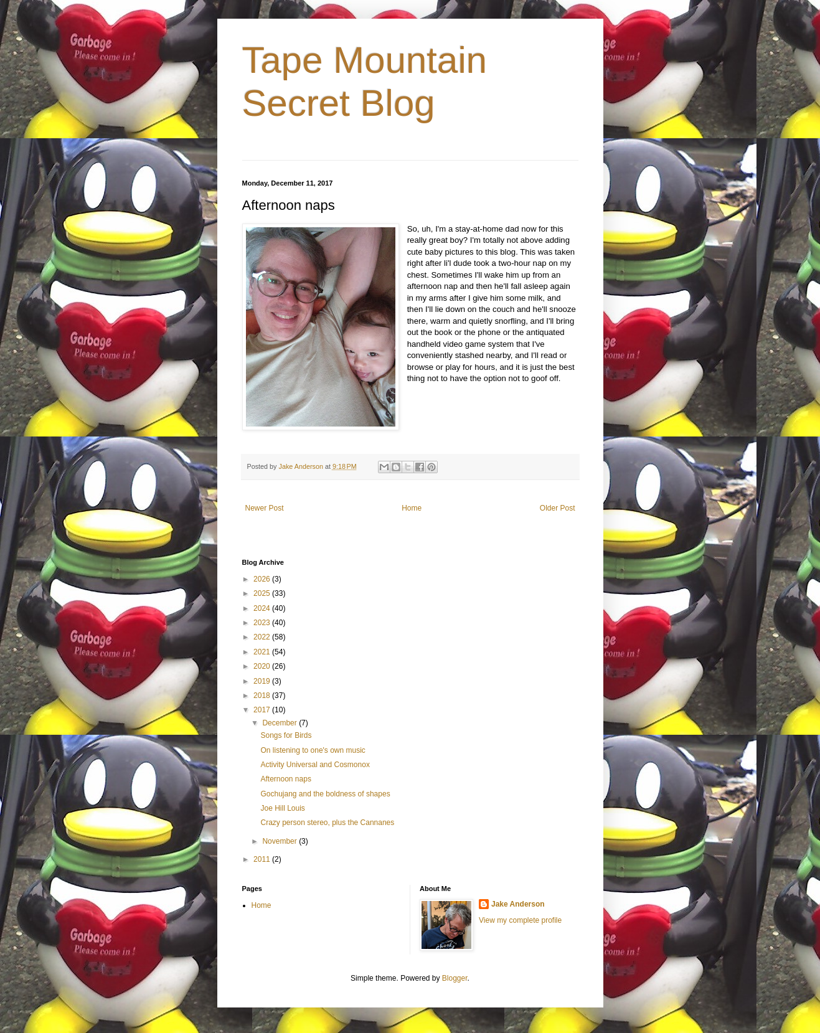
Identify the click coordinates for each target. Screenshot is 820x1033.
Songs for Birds (285, 735)
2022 (262, 637)
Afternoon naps (285, 779)
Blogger (455, 978)
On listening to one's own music (312, 750)
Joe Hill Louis (282, 808)
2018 (262, 695)
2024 (262, 608)
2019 (262, 681)
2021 (262, 652)
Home (412, 508)
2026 (262, 579)
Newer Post (264, 508)
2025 (262, 593)
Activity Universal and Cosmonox (314, 764)
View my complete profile (520, 920)
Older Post (557, 508)
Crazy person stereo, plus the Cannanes (327, 822)
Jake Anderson (518, 904)
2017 (262, 709)
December (280, 723)
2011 (262, 859)
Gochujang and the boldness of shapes (325, 794)
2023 (262, 622)
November (280, 841)
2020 (262, 666)
